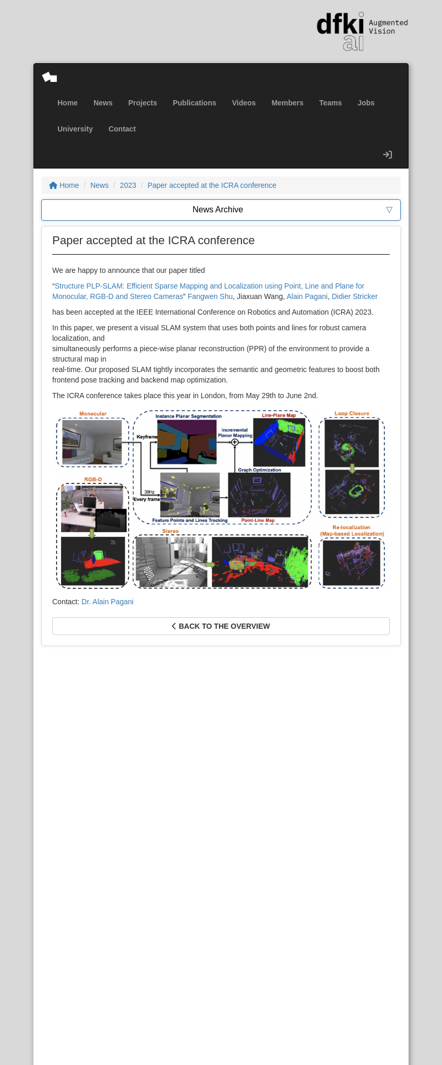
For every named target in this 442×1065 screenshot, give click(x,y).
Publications (194, 103)
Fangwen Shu (210, 296)
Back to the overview (221, 626)
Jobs (366, 103)
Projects (142, 103)
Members (288, 103)
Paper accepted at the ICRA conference (211, 185)
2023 (128, 185)
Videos (244, 103)
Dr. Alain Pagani (108, 601)
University (75, 129)
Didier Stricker (355, 296)
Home (67, 103)
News (103, 103)
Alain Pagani (307, 296)
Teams (330, 103)
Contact (122, 129)
